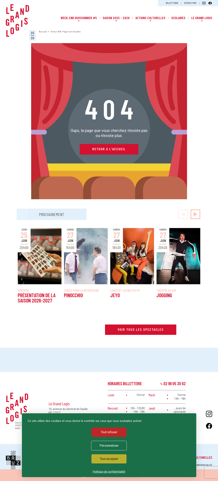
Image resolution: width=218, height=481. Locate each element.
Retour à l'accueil (109, 149)
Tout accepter (109, 459)
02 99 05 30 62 (174, 383)
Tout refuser (109, 432)
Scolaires (178, 18)
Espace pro (190, 2)
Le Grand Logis (201, 18)
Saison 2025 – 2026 (116, 18)
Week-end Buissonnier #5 (79, 18)
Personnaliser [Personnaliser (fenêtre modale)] (109, 445)
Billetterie (172, 2)
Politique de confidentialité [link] (109, 471)
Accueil (43, 32)
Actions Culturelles (150, 18)
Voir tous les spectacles (141, 329)
